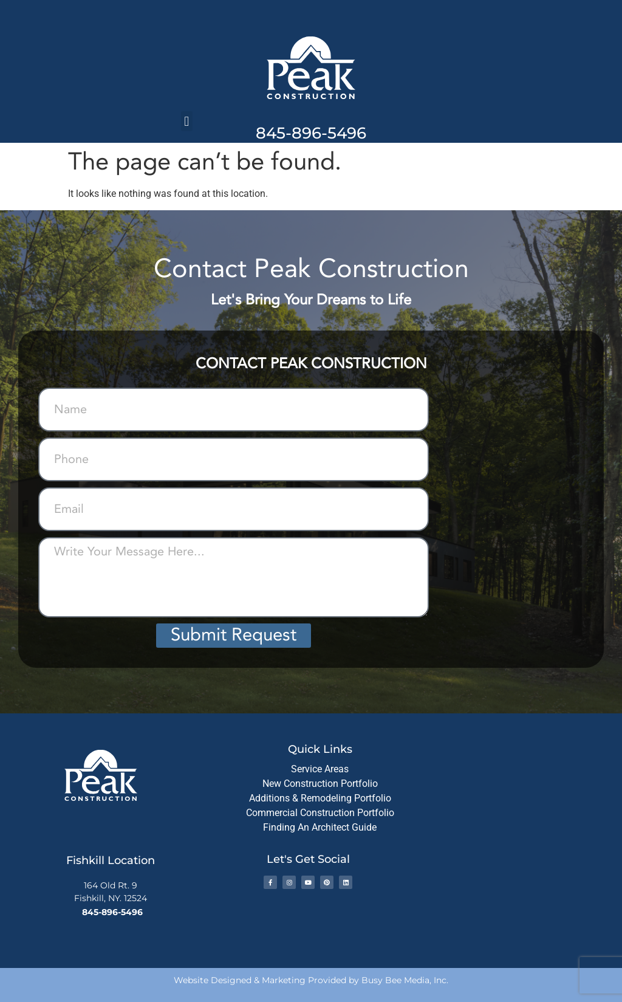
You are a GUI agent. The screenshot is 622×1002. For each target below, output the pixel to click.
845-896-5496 (311, 133)
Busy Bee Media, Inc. (404, 980)
